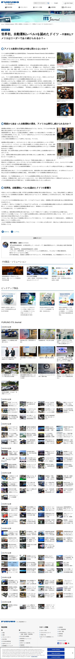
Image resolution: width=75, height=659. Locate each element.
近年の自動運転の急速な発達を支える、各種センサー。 (65, 151)
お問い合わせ (67, 7)
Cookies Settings (56, 649)
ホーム (2, 24)
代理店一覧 (43, 634)
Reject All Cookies (56, 653)
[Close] (72, 653)
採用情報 (61, 633)
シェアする (15, 231)
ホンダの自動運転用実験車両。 (65, 135)
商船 (3, 632)
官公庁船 (4, 639)
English (56, 3)
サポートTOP (44, 630)
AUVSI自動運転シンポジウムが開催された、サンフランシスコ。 (65, 60)
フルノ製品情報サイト (14, 621)
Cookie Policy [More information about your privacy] (34, 656)
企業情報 (53, 7)
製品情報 (9, 7)
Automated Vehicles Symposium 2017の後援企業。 (65, 77)
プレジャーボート (6, 637)
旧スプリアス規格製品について (47, 637)
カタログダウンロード (46, 632)
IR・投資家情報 (62, 629)
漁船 (3, 634)
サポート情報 (38, 7)
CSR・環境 (61, 631)
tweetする (5, 231)
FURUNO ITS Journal (9, 24)
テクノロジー (24, 7)
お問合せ (61, 635)
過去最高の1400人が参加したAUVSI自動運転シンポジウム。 (65, 94)
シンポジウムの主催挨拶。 (65, 110)
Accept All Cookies (55, 657)
